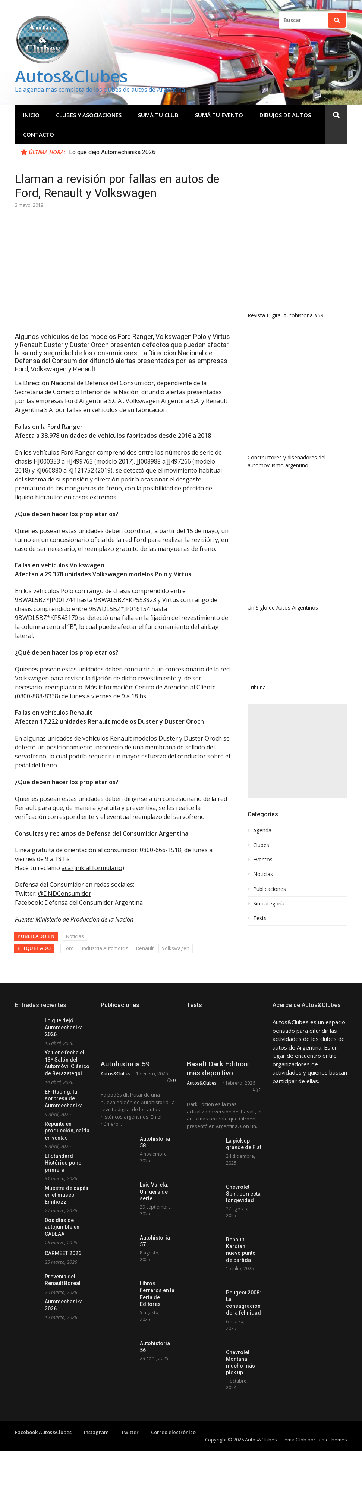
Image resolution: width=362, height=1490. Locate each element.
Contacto (38, 134)
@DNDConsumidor (64, 893)
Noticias (75, 936)
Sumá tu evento (219, 115)
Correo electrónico (173, 1432)
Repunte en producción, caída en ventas (67, 1131)
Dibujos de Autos (285, 115)
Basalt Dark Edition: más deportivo (218, 1069)
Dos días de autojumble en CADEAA (62, 1227)
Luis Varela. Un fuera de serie (154, 1191)
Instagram (96, 1432)
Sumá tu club (158, 115)
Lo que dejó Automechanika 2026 (112, 152)
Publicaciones (269, 889)
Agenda (262, 830)
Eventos (263, 859)
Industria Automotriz (105, 948)
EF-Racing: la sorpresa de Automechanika (64, 1099)
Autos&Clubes (71, 76)
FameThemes (332, 1439)
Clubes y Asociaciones (89, 115)
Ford (69, 948)
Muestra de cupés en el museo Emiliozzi (66, 1195)
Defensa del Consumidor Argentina (93, 902)
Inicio (31, 115)
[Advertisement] (297, 751)
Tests (260, 918)
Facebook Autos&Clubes (43, 1432)
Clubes (261, 845)
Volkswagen (175, 948)
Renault (145, 948)
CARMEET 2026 (63, 1253)
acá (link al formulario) (93, 868)
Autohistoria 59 (125, 1064)
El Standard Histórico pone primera (63, 1163)
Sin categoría (268, 903)
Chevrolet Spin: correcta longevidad (243, 1193)
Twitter (130, 1432)
